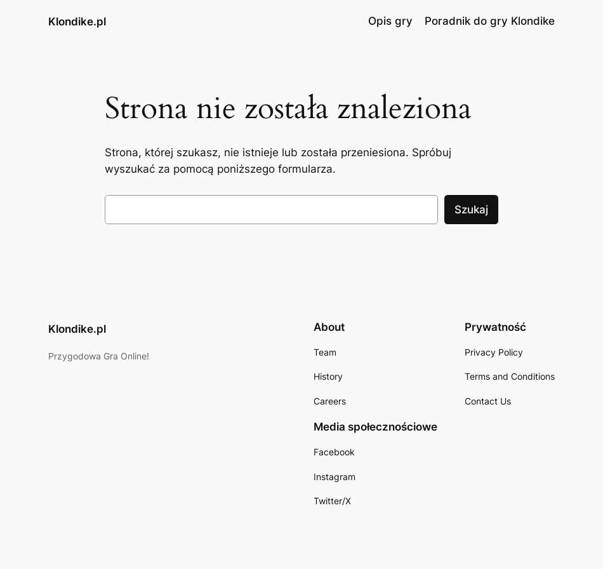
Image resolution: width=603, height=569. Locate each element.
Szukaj (471, 209)
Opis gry (390, 21)
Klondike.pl (77, 21)
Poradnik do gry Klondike (490, 21)
